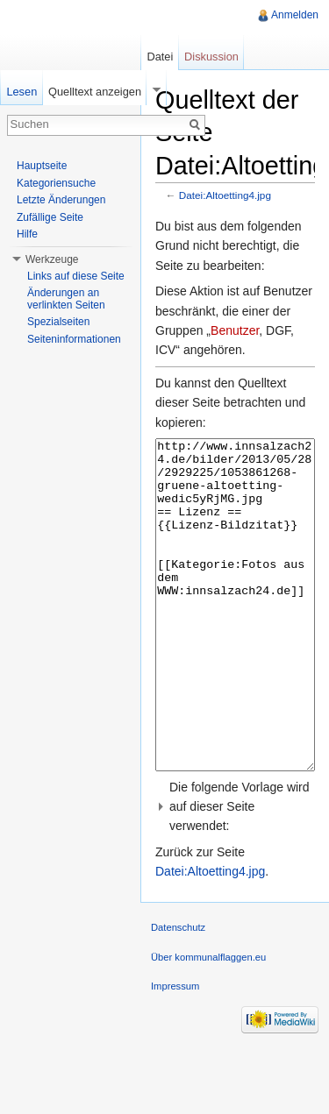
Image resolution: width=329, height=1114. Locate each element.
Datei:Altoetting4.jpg (225, 195)
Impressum (175, 1052)
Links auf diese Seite (76, 276)
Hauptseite (42, 166)
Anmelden (294, 15)
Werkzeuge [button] (51, 259)
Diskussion (211, 56)
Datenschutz (178, 993)
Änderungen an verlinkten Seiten (66, 299)
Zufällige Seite (50, 217)
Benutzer (235, 330)
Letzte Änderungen (61, 200)
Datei (160, 56)
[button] (235, 872)
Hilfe (27, 234)
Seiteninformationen (74, 339)
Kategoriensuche (56, 183)
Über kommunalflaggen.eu (208, 1023)
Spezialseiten (58, 322)
